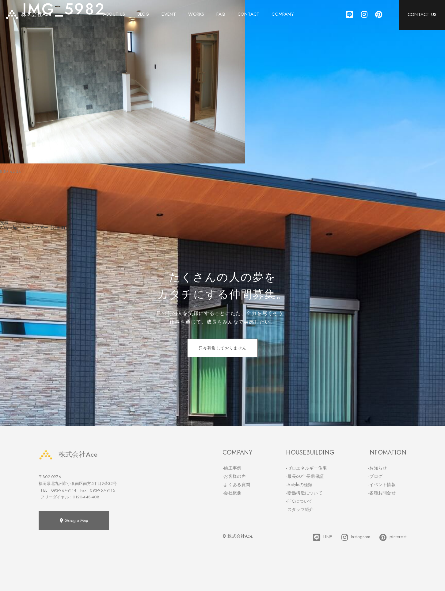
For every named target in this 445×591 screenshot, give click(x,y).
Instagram (355, 537)
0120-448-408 (86, 497)
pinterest (392, 537)
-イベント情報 (382, 485)
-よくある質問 (236, 485)
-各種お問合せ (382, 493)
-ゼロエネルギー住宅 (306, 468)
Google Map (74, 520)
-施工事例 (232, 468)
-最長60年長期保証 (305, 476)
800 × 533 (10, 171)
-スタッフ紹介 (300, 509)
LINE (322, 537)
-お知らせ (377, 468)
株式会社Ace (68, 454)
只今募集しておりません (222, 348)
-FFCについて (299, 501)
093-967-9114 (63, 490)
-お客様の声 (234, 476)
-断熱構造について (304, 493)
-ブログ (375, 476)
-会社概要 (232, 493)
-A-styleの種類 (299, 485)
